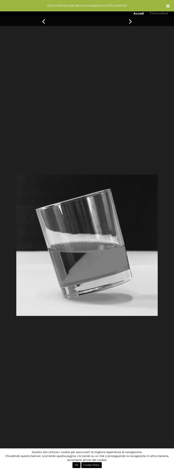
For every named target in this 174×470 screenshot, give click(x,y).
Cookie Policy (91, 465)
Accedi (138, 13)
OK (76, 465)
